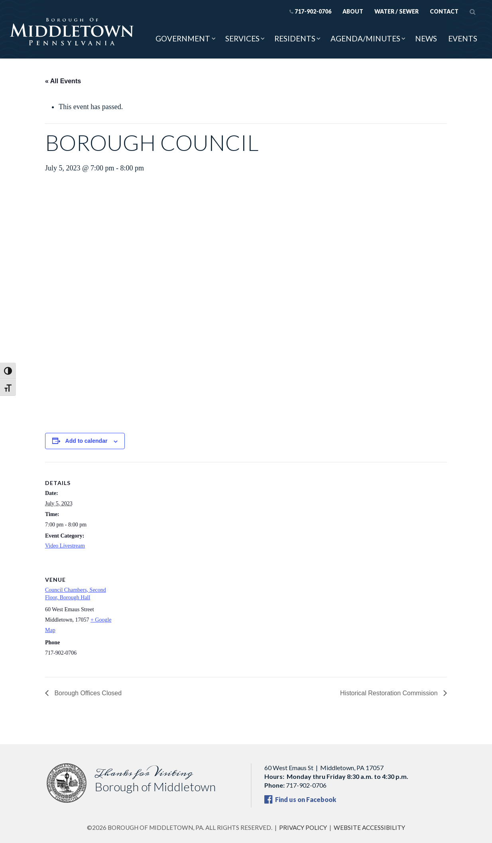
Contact (444, 11)
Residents (294, 38)
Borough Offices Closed (87, 693)
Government (182, 38)
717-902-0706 (310, 11)
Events (462, 38)
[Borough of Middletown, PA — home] (72, 32)
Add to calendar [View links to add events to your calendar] (86, 441)
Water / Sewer (396, 11)
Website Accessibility (369, 827)
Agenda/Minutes (365, 38)
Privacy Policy (303, 827)
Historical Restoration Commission (389, 693)
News (426, 38)
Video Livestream (65, 546)
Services (242, 38)
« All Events (63, 81)
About (352, 11)
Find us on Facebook (300, 799)
